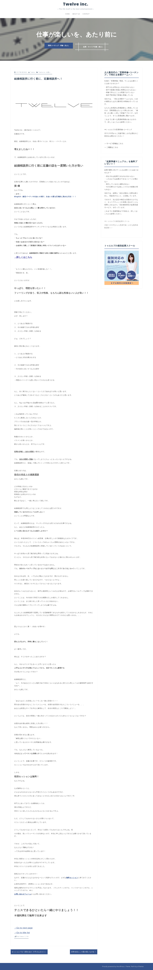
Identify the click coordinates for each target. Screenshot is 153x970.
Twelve (32, 72)
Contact (86, 14)
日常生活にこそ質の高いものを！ (83, 952)
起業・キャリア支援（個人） (94, 46)
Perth (133, 966)
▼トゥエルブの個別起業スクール (116, 221)
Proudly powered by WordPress (113, 966)
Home (67, 14)
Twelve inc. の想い (44, 72)
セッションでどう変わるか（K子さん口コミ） (29, 952)
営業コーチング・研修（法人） (57, 46)
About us (76, 14)
